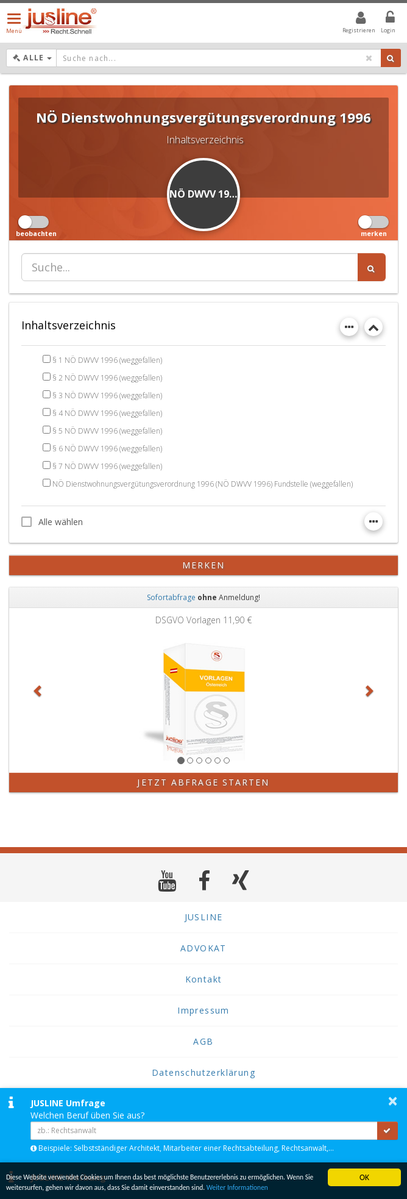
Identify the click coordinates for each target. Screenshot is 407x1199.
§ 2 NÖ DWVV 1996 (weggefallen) (107, 378)
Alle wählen (52, 522)
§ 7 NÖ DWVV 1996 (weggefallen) (107, 466)
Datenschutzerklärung (203, 1072)
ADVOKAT (203, 948)
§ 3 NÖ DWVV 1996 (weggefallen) (107, 395)
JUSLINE (204, 917)
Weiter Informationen (42, 1186)
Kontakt (203, 979)
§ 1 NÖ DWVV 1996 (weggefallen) (107, 360)
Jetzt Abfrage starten (203, 782)
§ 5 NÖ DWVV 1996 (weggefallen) (107, 431)
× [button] (393, 1101)
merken (203, 565)
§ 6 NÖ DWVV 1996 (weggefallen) (107, 448)
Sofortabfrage (171, 597)
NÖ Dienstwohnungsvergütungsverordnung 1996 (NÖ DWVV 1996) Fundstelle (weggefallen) (202, 484)
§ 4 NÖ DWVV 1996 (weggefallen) (107, 413)
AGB (203, 1041)
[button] (38, 690)
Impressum (203, 1010)
